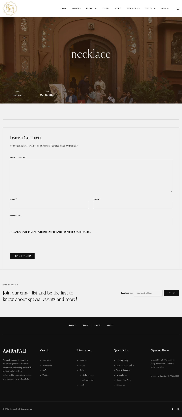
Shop (165, 8)
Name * (13, 199)
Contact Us (120, 385)
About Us (76, 8)
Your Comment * (18, 157)
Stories (118, 8)
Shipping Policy (122, 360)
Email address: (127, 293)
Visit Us (150, 8)
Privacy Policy (121, 375)
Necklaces (17, 95)
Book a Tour (47, 360)
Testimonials (133, 8)
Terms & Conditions (123, 370)
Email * (97, 199)
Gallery (98, 325)
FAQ (44, 370)
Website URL (15, 215)
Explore (91, 8)
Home (63, 8)
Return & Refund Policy (125, 365)
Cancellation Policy (123, 380)
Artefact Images (88, 380)
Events (106, 8)
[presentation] (31, 243)
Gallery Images (88, 375)
